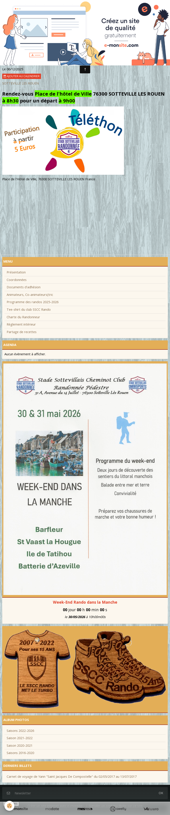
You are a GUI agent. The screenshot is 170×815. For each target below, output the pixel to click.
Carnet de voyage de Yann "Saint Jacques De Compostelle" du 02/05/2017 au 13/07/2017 (72, 776)
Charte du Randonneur (23, 317)
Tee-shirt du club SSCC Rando (29, 309)
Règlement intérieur (21, 324)
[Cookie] (9, 806)
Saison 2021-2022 (20, 738)
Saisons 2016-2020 (20, 753)
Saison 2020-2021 (20, 745)
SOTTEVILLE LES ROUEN (20, 83)
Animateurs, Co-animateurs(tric (30, 295)
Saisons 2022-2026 (20, 731)
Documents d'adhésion (24, 287)
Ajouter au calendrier (22, 76)
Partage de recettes (22, 332)
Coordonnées (17, 280)
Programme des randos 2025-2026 (32, 302)
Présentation (16, 272)
